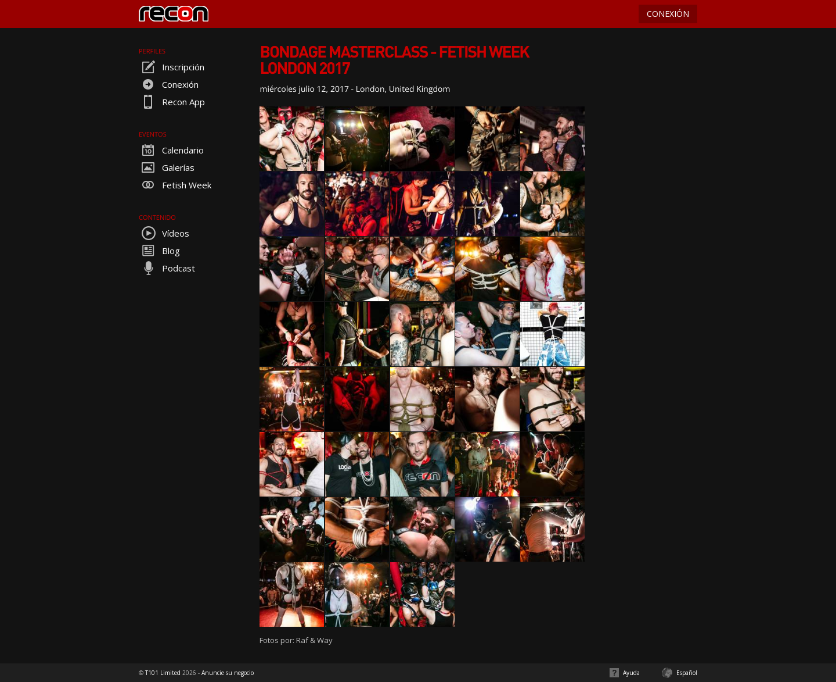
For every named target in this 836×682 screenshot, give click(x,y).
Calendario (171, 150)
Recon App (172, 101)
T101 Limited (163, 673)
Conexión (169, 84)
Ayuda (631, 673)
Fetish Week (175, 185)
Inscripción (171, 67)
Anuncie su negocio (227, 673)
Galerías (166, 167)
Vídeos (164, 233)
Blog (159, 250)
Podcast (167, 268)
